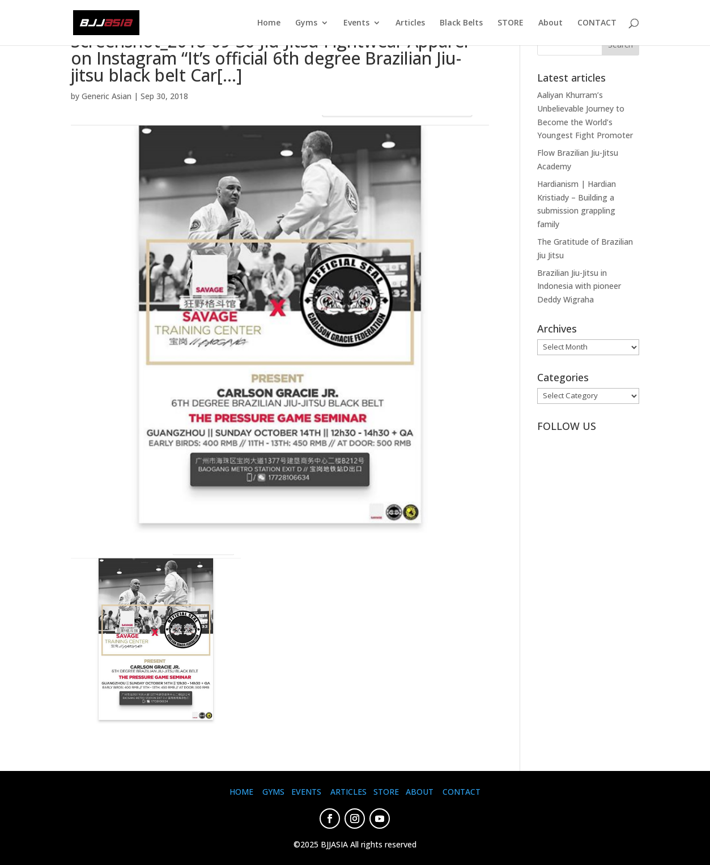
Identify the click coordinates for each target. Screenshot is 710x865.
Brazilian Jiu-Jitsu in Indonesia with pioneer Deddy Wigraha (579, 286)
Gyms (306, 23)
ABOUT (419, 791)
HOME (241, 791)
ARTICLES (348, 791)
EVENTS (306, 791)
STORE (511, 23)
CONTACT (597, 23)
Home (268, 23)
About (550, 23)
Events (356, 23)
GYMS (273, 791)
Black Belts (461, 23)
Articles (410, 23)
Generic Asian (106, 96)
